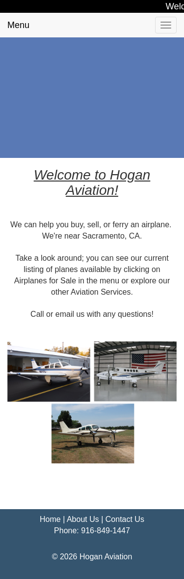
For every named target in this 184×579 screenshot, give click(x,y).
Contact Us (124, 519)
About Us (83, 519)
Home (50, 519)
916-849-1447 (105, 530)
